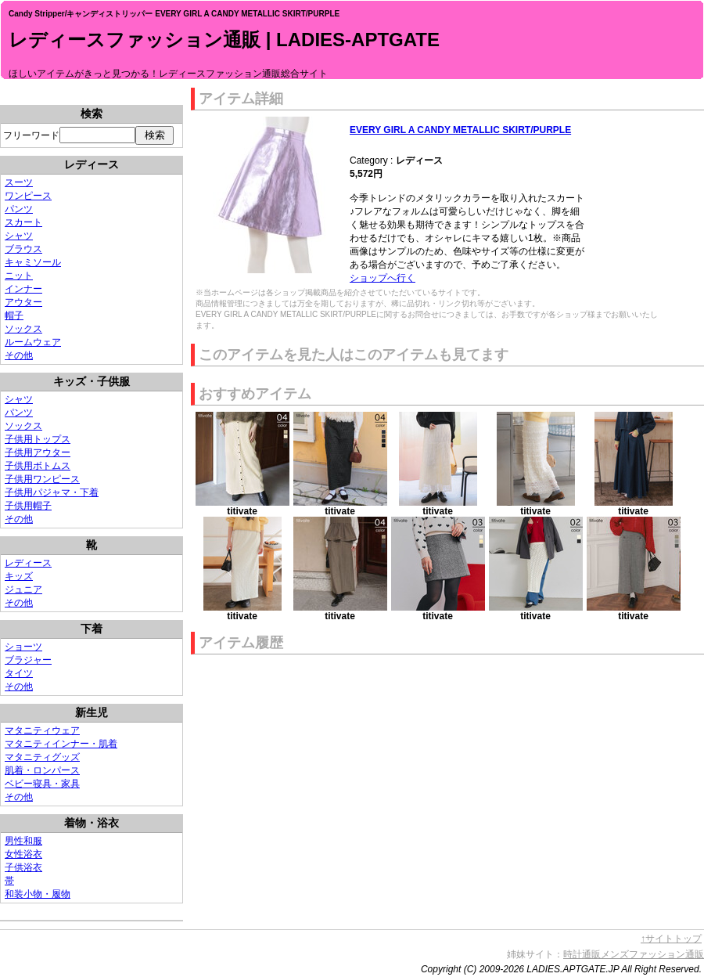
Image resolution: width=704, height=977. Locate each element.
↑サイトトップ (671, 938)
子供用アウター (37, 452)
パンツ (19, 209)
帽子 (14, 315)
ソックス (23, 328)
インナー (23, 288)
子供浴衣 (23, 867)
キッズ (19, 576)
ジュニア (23, 589)
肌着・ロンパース (42, 770)
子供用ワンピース (42, 479)
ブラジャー (28, 659)
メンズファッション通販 (652, 954)
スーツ (19, 182)
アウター (23, 302)
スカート (23, 222)
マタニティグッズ (42, 757)
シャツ (19, 235)
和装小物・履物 (37, 894)
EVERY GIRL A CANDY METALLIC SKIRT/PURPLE (460, 129)
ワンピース (28, 195)
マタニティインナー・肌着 (61, 743)
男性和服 (23, 840)
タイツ (19, 673)
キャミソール (33, 262)
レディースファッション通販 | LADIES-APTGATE (224, 39)
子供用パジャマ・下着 (52, 492)
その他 (19, 355)
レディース (28, 562)
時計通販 (582, 954)
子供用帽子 (28, 505)
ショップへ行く (382, 277)
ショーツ (23, 646)
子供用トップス (37, 439)
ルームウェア (33, 342)
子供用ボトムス (37, 465)
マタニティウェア (42, 730)
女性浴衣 (23, 854)
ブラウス (23, 248)
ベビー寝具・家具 (42, 783)
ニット (19, 275)
